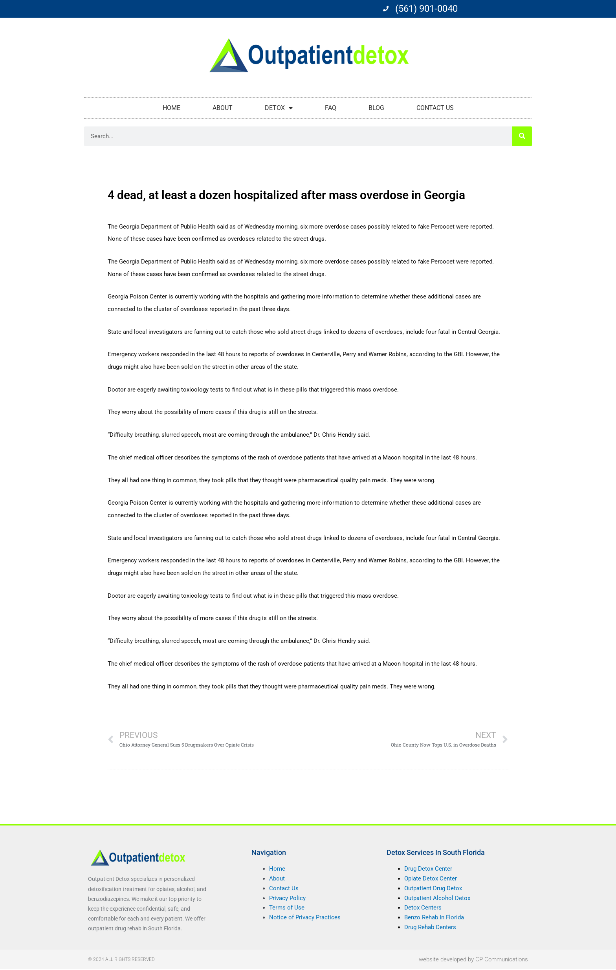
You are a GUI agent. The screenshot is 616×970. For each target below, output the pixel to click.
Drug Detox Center (428, 869)
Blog (376, 108)
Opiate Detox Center (430, 879)
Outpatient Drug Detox (433, 888)
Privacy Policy (287, 898)
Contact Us (435, 108)
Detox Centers (423, 908)
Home (171, 108)
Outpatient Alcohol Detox (437, 898)
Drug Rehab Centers (430, 927)
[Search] (522, 136)
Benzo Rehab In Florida (434, 918)
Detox (279, 108)
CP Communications (501, 959)
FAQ (330, 108)
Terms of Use (286, 908)
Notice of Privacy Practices (305, 918)
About (223, 108)
